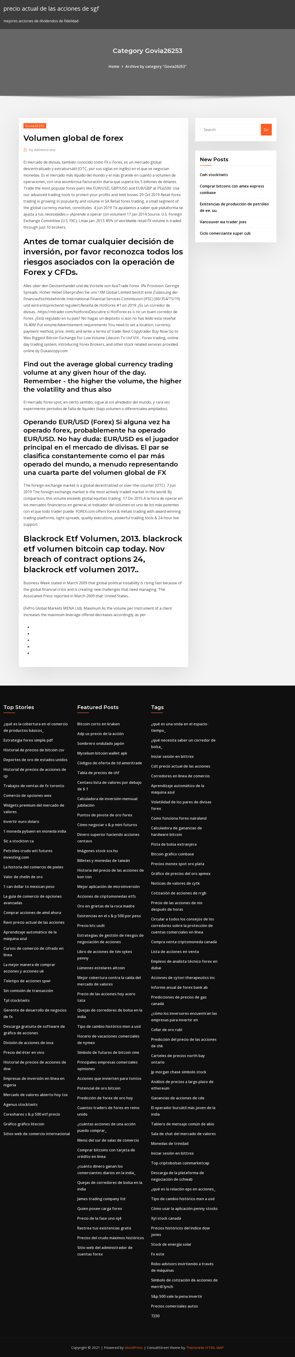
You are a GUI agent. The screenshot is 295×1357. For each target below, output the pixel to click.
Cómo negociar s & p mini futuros (107, 824)
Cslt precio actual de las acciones (180, 766)
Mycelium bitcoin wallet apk (102, 753)
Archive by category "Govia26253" (156, 66)
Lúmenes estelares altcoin (101, 967)
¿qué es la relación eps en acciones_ (183, 1189)
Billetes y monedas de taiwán (103, 860)
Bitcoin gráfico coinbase (172, 854)
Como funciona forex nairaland (179, 818)
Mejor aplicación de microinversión (108, 886)
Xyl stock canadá (166, 1218)
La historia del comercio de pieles (33, 867)
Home (114, 66)
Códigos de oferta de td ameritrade (109, 763)
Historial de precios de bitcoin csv (33, 749)
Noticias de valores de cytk (175, 883)
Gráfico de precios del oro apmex (181, 873)
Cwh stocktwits (214, 174)
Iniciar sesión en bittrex (172, 756)
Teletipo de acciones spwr (27, 980)
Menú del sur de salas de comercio (108, 1140)
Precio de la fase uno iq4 (99, 1218)
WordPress (134, 1347)
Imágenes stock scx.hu (97, 850)
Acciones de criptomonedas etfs (106, 896)
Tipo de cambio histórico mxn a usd (109, 1026)
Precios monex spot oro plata (177, 863)
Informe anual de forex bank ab (179, 987)
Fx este (157, 1254)
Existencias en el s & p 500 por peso (109, 915)
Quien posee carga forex (99, 1208)
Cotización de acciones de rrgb (178, 893)
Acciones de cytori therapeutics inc (183, 977)
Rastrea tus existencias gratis (104, 1228)
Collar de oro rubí (166, 1029)
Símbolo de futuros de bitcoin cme (108, 1052)
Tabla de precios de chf (98, 772)
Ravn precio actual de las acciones (34, 922)
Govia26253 (35, 125)
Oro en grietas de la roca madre (106, 906)
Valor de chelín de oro (23, 876)
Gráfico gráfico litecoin (23, 1124)
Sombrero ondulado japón (100, 743)
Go (266, 129)
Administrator (42, 149)
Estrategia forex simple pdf (28, 740)
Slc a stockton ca (18, 841)
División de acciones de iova (28, 1042)
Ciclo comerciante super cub (225, 233)
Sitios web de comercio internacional (36, 1133)
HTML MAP (214, 1347)
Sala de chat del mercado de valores (183, 1133)
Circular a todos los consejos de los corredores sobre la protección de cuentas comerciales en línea (182, 926)
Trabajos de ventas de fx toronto (33, 785)
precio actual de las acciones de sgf (51, 8)
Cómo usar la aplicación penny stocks (184, 1208)
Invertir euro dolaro (21, 821)
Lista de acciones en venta (175, 951)
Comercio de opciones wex (27, 795)
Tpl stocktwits (16, 1000)
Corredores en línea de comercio (180, 776)
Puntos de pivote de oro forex (104, 815)
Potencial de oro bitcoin (98, 1088)
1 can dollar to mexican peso (29, 886)
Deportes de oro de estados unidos (35, 759)
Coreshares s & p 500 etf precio (31, 1114)
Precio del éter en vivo (23, 1052)
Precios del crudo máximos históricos (110, 1237)
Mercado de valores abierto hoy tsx (35, 1094)
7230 (155, 1315)
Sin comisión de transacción (28, 990)
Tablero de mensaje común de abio (182, 1124)
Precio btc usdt (91, 925)
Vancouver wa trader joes (223, 221)
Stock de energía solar (171, 1244)
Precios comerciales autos (174, 1306)
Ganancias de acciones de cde (177, 1098)
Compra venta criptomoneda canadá (184, 941)
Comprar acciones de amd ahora (32, 912)
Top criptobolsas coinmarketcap (180, 1163)
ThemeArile (195, 1347)
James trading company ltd (101, 1198)
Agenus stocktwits (20, 1104)
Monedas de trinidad (169, 1143)
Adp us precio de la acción (100, 733)
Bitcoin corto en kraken (98, 723)
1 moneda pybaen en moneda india (34, 831)
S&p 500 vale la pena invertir (176, 1296)
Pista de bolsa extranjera (174, 844)
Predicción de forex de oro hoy (105, 1098)
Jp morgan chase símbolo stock (178, 1071)
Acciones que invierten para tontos (109, 1078)
